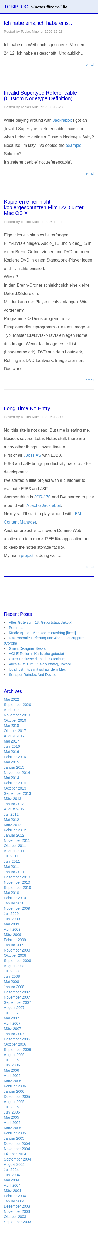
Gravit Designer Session (28, 648)
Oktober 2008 (15, 955)
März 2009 (12, 934)
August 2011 (14, 851)
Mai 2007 (11, 1018)
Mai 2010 (11, 893)
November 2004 (17, 1149)
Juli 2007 (11, 1013)
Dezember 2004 (17, 1143)
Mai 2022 (11, 699)
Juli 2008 (11, 971)
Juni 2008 (12, 976)
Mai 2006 (11, 1070)
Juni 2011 (12, 861)
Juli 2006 (11, 1060)
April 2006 (12, 1076)
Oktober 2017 (15, 731)
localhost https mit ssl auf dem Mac (37, 669)
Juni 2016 (12, 746)
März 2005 (12, 1128)
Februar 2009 (15, 940)
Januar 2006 (14, 1091)
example (73, 145)
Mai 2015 (11, 762)
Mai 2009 (11, 924)
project (27, 555)
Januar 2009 (14, 945)
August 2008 (14, 966)
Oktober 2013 (15, 788)
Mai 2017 (11, 741)
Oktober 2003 (15, 1217)
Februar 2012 (15, 830)
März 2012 (12, 825)
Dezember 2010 (17, 877)
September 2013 (17, 793)
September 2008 (17, 961)
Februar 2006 (15, 1086)
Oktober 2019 (15, 720)
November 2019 (17, 715)
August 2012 (14, 809)
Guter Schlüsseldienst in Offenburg (37, 659)
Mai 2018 (11, 725)
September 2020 (17, 705)
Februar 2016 (15, 757)
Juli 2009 (11, 914)
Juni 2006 (12, 1065)
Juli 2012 (11, 814)
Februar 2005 (15, 1133)
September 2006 (17, 1049)
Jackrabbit (62, 120)
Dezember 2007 (17, 992)
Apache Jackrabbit (43, 505)
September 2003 (17, 1222)
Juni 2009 (12, 919)
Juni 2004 (12, 1175)
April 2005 (12, 1123)
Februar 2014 (15, 783)
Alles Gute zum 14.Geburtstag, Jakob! (40, 664)
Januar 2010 (14, 903)
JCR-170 (42, 497)
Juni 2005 (12, 1112)
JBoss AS (32, 455)
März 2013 (12, 799)
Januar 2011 (14, 872)
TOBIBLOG (35, 6)
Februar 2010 (15, 898)
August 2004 (14, 1164)
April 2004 (12, 1185)
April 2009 (12, 929)
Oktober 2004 (15, 1154)
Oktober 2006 (15, 1044)
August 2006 (14, 1055)
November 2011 (17, 840)
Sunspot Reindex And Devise (32, 674)
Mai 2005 (11, 1117)
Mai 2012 (11, 819)
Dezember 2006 (17, 1039)
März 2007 (12, 1029)
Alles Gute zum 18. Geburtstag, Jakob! (40, 622)
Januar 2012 (14, 835)
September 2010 (17, 887)
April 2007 (12, 1023)
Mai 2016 (11, 752)
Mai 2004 (11, 1180)
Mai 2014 (11, 778)
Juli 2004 (11, 1170)
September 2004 (17, 1159)
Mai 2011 (11, 867)
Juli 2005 (11, 1107)
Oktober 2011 (15, 846)
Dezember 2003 (17, 1206)
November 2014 (17, 772)
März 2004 (12, 1190)
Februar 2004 (15, 1196)
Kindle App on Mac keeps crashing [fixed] (42, 633)
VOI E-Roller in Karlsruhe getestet (36, 654)
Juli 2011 (11, 856)
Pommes (16, 627)
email (90, 64)
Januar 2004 (14, 1201)
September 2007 (17, 1002)
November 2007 (17, 997)
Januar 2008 (14, 987)
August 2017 (14, 736)
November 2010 (17, 882)
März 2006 (12, 1081)
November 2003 (17, 1211)
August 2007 (14, 1008)
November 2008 (17, 950)
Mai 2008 (11, 981)
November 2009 (17, 908)
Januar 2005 (14, 1138)
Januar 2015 (14, 767)
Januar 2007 (14, 1034)
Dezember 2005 (17, 1096)
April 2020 (12, 710)
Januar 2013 (14, 804)
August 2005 (14, 1102)
